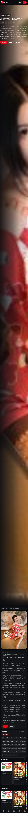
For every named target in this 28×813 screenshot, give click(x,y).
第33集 (12, 755)
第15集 (12, 744)
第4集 (16, 738)
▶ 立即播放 (3, 42)
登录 (20, 2)
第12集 (23, 741)
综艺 (7, 608)
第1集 (4, 738)
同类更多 (12, 726)
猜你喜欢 (18, 42)
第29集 (19, 751)
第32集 (8, 755)
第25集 (4, 751)
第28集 (15, 751)
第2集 (8, 738)
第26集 (8, 751)
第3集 (12, 738)
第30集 (23, 751)
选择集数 (11, 42)
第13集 (4, 744)
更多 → (25, 759)
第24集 (23, 748)
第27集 (12, 751)
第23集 (19, 748)
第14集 (8, 744)
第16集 (15, 744)
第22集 (15, 748)
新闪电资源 (5, 734)
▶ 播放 (5, 726)
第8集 (8, 741)
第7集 (4, 741)
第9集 (12, 741)
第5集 (20, 738)
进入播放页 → (22, 731)
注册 (25, 2)
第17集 (19, 744)
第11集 (19, 741)
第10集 (15, 741)
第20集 (8, 748)
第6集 (24, 738)
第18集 (23, 744)
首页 (3, 608)
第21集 (12, 748)
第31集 (4, 755)
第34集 (15, 755)
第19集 (4, 748)
